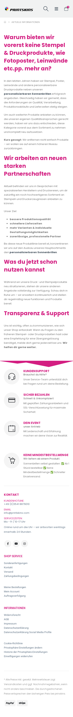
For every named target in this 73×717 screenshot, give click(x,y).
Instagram (24, 543)
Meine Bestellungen (15, 587)
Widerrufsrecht (12, 615)
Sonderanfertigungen (15, 563)
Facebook (7, 543)
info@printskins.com (16, 513)
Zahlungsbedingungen (16, 576)
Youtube (16, 543)
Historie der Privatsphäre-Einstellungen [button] (25, 651)
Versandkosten (13, 684)
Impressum (10, 623)
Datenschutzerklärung (16, 627)
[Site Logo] (18, 9)
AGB (6, 619)
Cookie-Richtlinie (13, 643)
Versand (8, 571)
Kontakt (8, 567)
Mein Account (11, 591)
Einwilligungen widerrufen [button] (18, 656)
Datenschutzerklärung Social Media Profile (28, 632)
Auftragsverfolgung (15, 595)
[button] (46, 8)
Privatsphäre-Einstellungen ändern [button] (23, 647)
